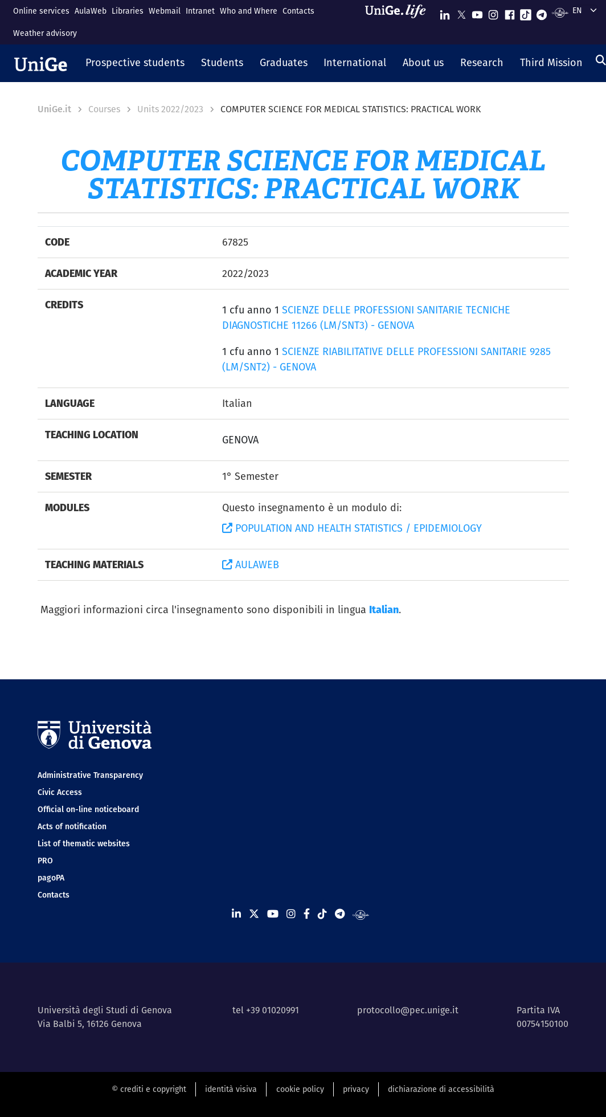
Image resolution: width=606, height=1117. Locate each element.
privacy (356, 1089)
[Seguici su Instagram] (493, 12)
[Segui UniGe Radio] (560, 12)
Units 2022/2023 (170, 109)
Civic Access (60, 792)
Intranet (200, 11)
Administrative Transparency (90, 775)
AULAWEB (250, 564)
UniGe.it (54, 109)
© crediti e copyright (149, 1089)
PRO (45, 860)
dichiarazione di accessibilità (441, 1089)
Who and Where (248, 11)
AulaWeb (91, 11)
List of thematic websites (84, 843)
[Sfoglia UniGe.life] (399, 22)
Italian (384, 609)
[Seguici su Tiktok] (525, 12)
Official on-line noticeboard (88, 809)
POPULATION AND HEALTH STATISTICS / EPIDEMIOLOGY (352, 528)
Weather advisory (45, 33)
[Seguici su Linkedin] (445, 12)
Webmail (165, 11)
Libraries (128, 11)
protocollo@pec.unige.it (407, 1010)
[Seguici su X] (461, 12)
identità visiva (231, 1089)
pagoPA (51, 877)
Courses (104, 109)
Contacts (298, 11)
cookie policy (300, 1089)
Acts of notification (72, 826)
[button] (135, 63)
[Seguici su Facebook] (509, 12)
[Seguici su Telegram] (541, 12)
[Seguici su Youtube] (477, 12)
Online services (41, 11)
